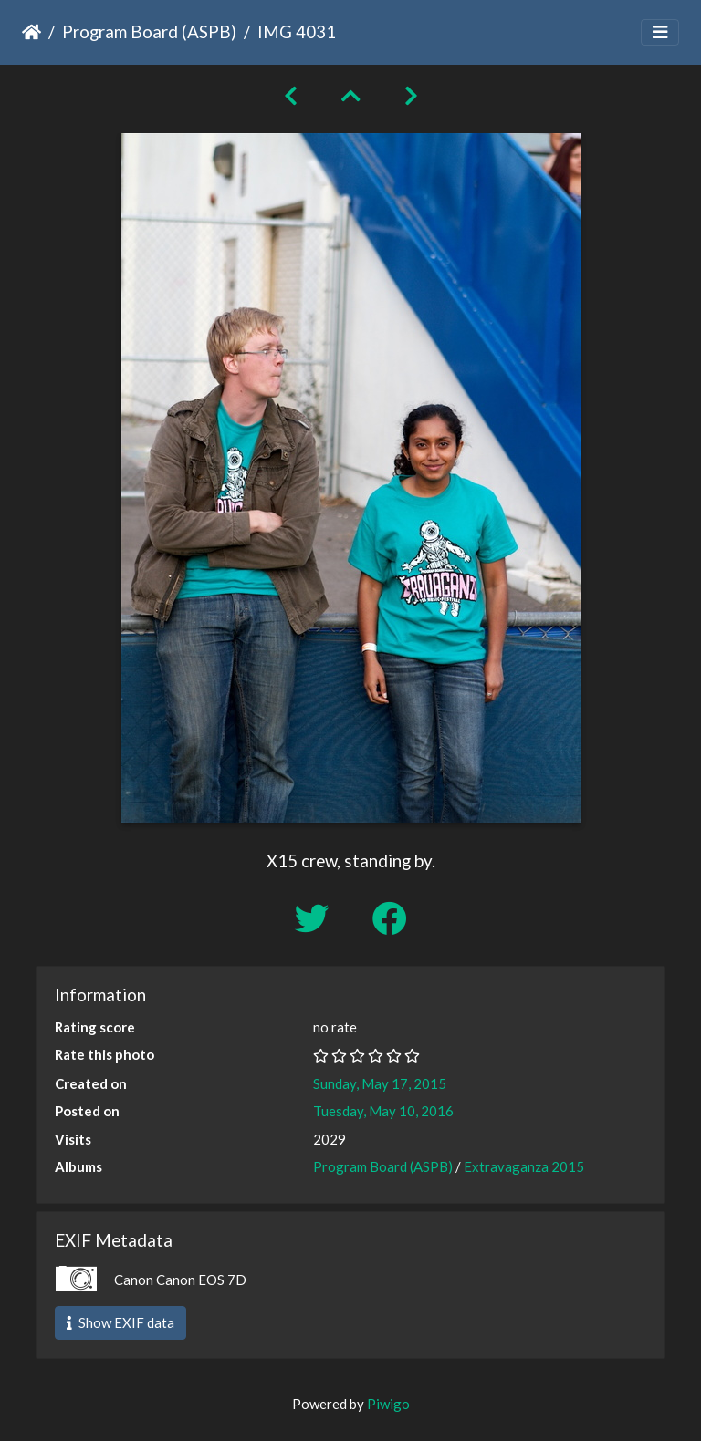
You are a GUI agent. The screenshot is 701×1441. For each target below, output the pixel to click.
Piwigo (388, 1403)
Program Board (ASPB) (149, 31)
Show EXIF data (120, 1322)
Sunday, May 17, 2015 (379, 1083)
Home (31, 32)
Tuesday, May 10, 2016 (383, 1111)
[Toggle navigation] (660, 32)
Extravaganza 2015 (524, 1166)
